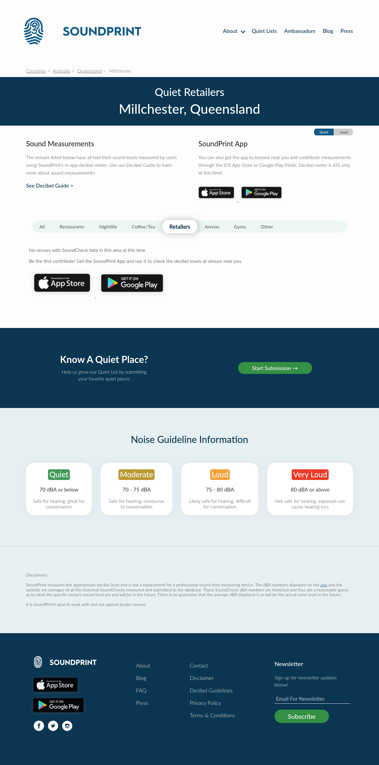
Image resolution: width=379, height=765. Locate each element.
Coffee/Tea (143, 226)
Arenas (212, 226)
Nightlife (108, 226)
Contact (199, 665)
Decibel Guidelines (211, 690)
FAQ (141, 690)
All (42, 226)
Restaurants (72, 226)
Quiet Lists (264, 31)
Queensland (89, 70)
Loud (344, 132)
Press (347, 31)
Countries (36, 70)
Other (267, 226)
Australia (61, 70)
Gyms (240, 226)
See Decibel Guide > (49, 186)
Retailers (179, 226)
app (323, 584)
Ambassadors (300, 31)
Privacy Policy (205, 703)
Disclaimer (202, 678)
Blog (328, 31)
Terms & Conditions (212, 715)
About (234, 31)
